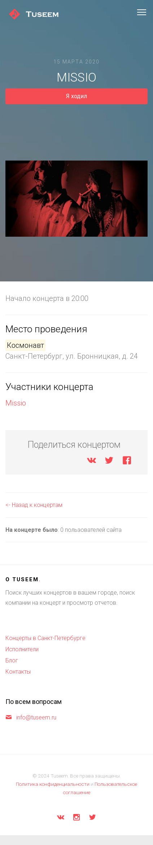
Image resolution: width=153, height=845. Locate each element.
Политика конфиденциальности (52, 784)
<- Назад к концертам (33, 505)
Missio (15, 403)
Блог (11, 660)
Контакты (18, 671)
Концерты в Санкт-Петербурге (45, 638)
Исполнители (22, 649)
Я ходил (76, 96)
